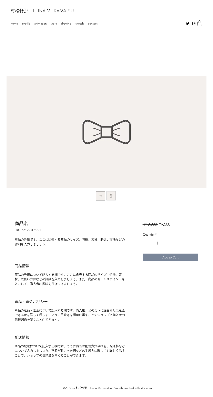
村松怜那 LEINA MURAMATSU (42, 11)
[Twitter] (188, 23)
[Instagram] (194, 23)
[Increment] (158, 243)
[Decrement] (146, 243)
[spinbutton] (152, 243)
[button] (199, 23)
